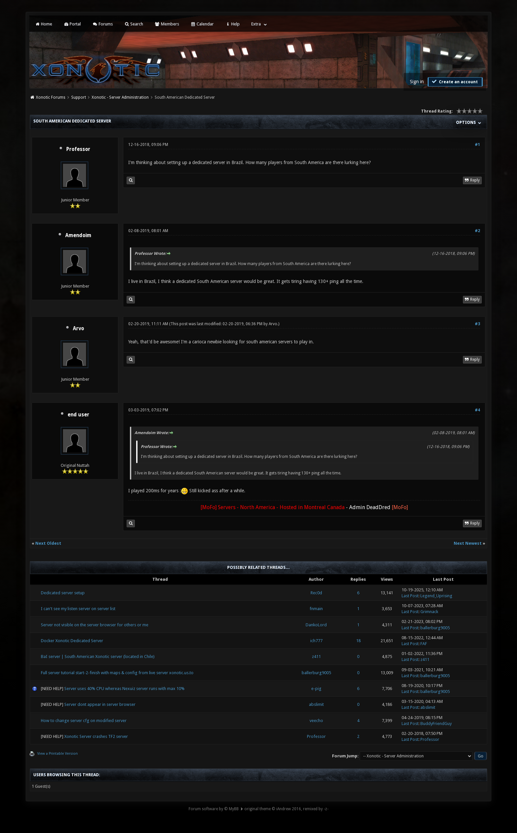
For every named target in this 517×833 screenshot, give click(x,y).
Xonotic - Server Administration (120, 97)
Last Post (410, 595)
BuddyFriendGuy (436, 723)
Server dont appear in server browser (100, 704)
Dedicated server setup (63, 592)
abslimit (316, 704)
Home (43, 23)
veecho (316, 720)
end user (78, 415)
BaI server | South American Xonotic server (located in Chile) (98, 656)
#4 (477, 410)
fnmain (316, 608)
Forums (102, 23)
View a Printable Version (57, 753)
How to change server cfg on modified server (84, 720)
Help (232, 23)
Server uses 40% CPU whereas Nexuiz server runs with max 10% (124, 688)
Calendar (202, 23)
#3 (477, 324)
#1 (477, 144)
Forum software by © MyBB (214, 809)
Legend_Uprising (436, 595)
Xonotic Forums (50, 97)
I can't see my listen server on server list (78, 608)
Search (133, 23)
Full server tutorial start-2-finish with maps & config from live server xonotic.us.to (117, 672)
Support (78, 97)
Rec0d (316, 592)
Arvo (78, 328)
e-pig (316, 688)
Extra (256, 23)
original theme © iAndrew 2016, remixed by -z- (286, 809)
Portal (72, 23)
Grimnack (429, 611)
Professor (78, 149)
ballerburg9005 (435, 627)
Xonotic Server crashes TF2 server (96, 736)
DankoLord (316, 624)
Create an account (454, 81)
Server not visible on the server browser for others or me (94, 624)
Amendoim (78, 235)
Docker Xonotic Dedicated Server (72, 640)
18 (358, 640)
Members (167, 23)
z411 (316, 656)
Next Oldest (48, 543)
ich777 (316, 640)
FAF (423, 643)
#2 (477, 230)
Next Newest (468, 543)
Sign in (417, 81)
